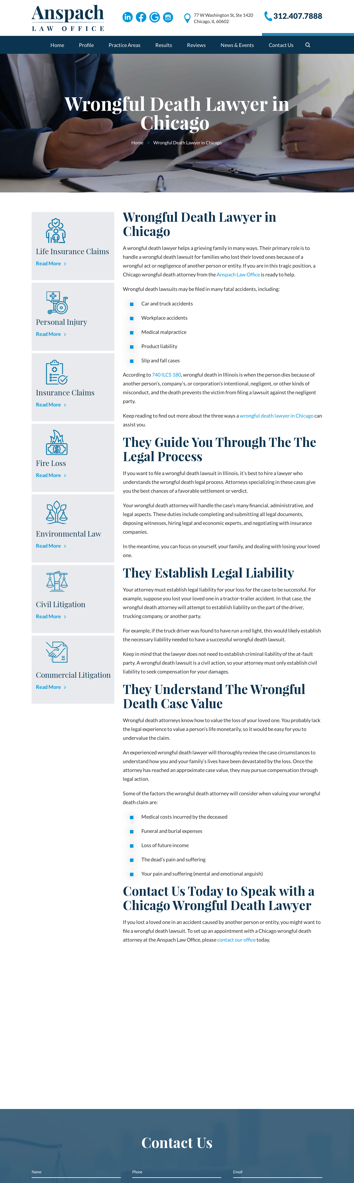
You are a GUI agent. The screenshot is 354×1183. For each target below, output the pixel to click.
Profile (86, 45)
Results (163, 45)
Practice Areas (125, 45)
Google (154, 17)
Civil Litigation (61, 604)
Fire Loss (51, 463)
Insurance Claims (65, 392)
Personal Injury (61, 322)
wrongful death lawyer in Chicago (277, 415)
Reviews (196, 45)
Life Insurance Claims (72, 251)
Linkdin (127, 17)
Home (57, 45)
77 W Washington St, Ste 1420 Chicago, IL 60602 (223, 18)
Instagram (168, 17)
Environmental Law (68, 534)
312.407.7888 (297, 15)
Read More (48, 263)
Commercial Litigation (73, 675)
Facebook (141, 17)
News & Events (237, 45)
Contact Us (281, 45)
